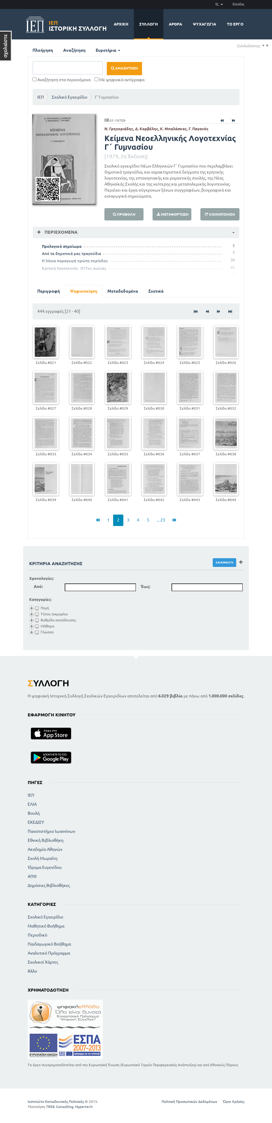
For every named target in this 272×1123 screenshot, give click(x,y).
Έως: (145, 586)
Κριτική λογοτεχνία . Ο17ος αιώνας (74, 268)
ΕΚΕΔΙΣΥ (36, 822)
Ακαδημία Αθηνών (45, 849)
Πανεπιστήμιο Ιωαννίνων (51, 831)
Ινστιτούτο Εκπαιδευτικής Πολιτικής (56, 1101)
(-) (267, 45)
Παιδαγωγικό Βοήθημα (49, 944)
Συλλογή (148, 24)
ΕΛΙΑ (32, 804)
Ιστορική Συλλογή (78, 25)
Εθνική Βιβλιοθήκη (45, 840)
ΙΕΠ (40, 97)
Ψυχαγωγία (204, 24)
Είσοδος (238, 4)
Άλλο (32, 971)
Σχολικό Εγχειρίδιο (69, 97)
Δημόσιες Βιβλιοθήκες (49, 885)
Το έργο (235, 24)
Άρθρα (175, 24)
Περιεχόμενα (60, 232)
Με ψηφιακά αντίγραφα (119, 79)
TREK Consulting (59, 1107)
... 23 (161, 520)
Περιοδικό (37, 935)
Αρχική (121, 24)
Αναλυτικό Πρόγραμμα (49, 953)
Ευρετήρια (108, 50)
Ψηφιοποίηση (83, 291)
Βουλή (34, 813)
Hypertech (84, 1107)
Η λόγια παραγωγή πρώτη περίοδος (75, 261)
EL (219, 4)
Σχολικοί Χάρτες (43, 962)
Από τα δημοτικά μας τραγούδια (71, 253)
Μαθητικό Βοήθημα (46, 926)
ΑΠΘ (32, 876)
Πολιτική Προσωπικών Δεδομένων (189, 1101)
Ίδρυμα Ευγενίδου (45, 867)
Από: (38, 586)
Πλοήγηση (42, 50)
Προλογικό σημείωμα (62, 246)
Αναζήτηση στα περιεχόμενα (61, 79)
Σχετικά (156, 291)
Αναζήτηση (74, 50)
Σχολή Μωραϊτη (42, 858)
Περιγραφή (48, 291)
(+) (263, 45)
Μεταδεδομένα (122, 291)
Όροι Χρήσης (233, 1101)
